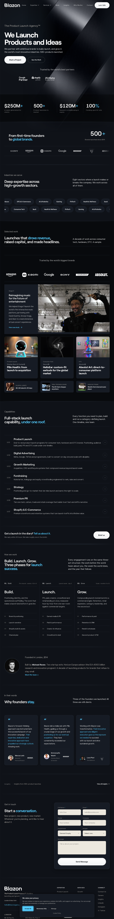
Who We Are (78, 5)
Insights (66, 5)
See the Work (36, 60)
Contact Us (102, 892)
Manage (53, 908)
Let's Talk (102, 5)
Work (57, 5)
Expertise (34, 5)
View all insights (103, 784)
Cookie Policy (57, 913)
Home (24, 5)
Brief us (101, 535)
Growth (80, 892)
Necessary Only (42, 908)
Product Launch (62, 892)
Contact (90, 5)
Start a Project (15, 60)
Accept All (28, 908)
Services (47, 5)
